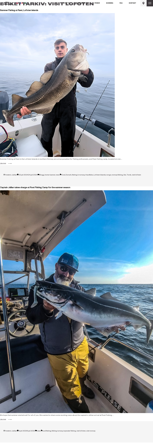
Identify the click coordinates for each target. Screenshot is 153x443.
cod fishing (47, 431)
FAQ (121, 3)
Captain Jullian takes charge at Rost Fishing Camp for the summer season (35, 188)
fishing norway (57, 431)
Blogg (41, 175)
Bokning (109, 3)
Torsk (129, 175)
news (58, 175)
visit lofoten (136, 175)
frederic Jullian (11, 175)
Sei (124, 175)
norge (108, 175)
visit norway (90, 431)
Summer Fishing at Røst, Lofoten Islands (19, 10)
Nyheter (66, 3)
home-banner (50, 175)
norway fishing (117, 175)
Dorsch (68, 175)
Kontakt (132, 3)
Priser (97, 3)
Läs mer (4, 163)
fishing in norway (78, 175)
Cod (63, 175)
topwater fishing (69, 431)
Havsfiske (89, 175)
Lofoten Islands (100, 175)
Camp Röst (81, 3)
